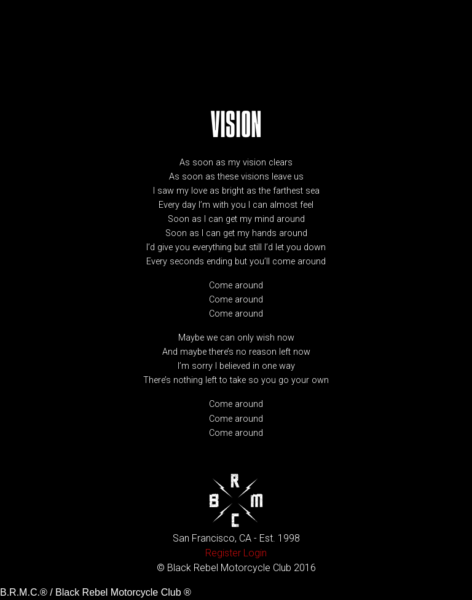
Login (255, 553)
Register (223, 553)
